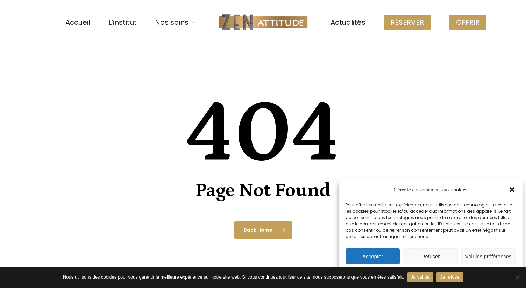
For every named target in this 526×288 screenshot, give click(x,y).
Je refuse (450, 277)
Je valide (420, 277)
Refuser (430, 256)
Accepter (372, 256)
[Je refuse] (517, 277)
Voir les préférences (488, 256)
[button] (512, 189)
